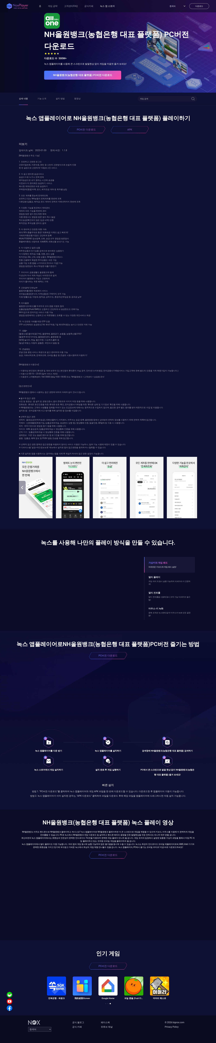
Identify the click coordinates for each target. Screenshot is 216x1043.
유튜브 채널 (107, 1027)
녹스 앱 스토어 (107, 6)
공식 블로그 (78, 1022)
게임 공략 (52, 6)
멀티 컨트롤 (154, 592)
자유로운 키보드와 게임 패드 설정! (162, 567)
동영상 (77, 98)
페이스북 (105, 1022)
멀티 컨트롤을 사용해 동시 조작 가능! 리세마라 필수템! (169, 598)
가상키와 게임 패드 (158, 562)
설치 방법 (60, 98)
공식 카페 (77, 1027)
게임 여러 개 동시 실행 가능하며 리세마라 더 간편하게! (169, 582)
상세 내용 (23, 98)
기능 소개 (41, 98)
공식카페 (88, 6)
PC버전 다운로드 (86, 129)
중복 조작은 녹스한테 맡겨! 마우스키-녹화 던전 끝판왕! (169, 614)
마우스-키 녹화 (155, 608)
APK (129, 129)
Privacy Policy (172, 1027)
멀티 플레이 (154, 577)
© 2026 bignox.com (174, 1022)
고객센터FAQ (71, 6)
